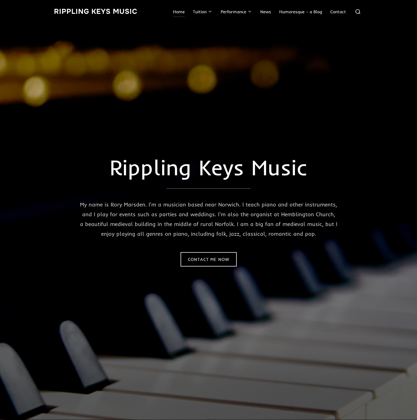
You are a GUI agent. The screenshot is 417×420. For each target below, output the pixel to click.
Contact (338, 11)
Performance (236, 11)
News (265, 11)
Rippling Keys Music (95, 11)
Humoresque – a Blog (300, 11)
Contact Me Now (208, 259)
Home (179, 11)
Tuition (203, 11)
